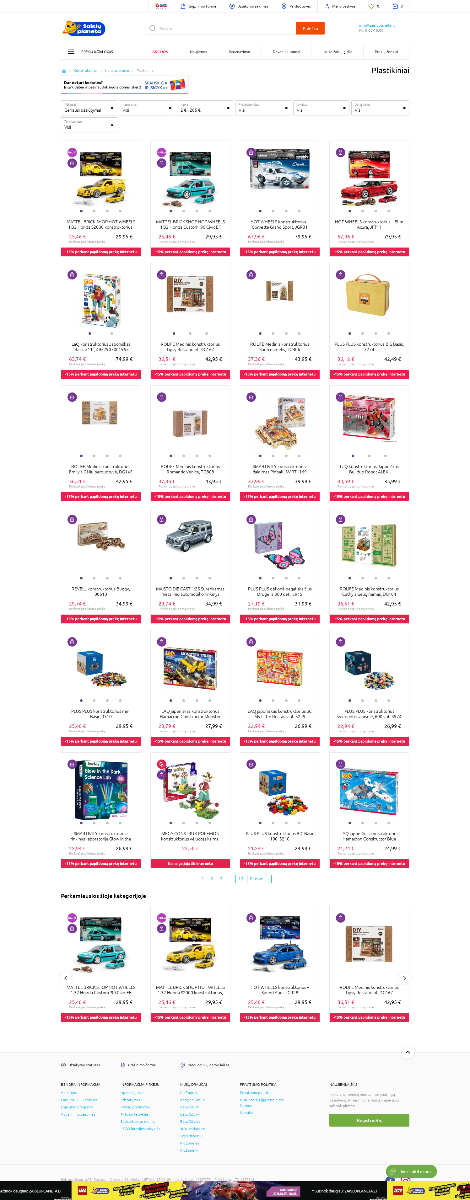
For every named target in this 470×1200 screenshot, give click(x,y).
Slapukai (247, 1113)
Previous (65, 978)
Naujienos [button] (198, 52)
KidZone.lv (189, 1150)
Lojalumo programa (77, 1107)
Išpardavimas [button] (240, 52)
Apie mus (69, 1093)
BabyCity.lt (189, 1107)
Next (404, 978)
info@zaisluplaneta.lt (377, 25)
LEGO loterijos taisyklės (140, 1129)
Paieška (310, 28)
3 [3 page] (221, 878)
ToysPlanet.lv (191, 1136)
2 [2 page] (212, 878)
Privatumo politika (255, 1093)
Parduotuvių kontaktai (80, 1100)
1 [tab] (81, 211)
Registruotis (369, 1120)
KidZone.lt (189, 1093)
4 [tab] (120, 211)
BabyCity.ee (190, 1121)
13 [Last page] (240, 878)
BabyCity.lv (189, 1114)
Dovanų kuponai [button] (286, 52)
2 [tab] (94, 211)
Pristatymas (130, 1100)
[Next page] (259, 879)
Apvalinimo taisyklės (78, 1114)
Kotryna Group (192, 1100)
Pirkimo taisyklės (135, 1114)
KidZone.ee (190, 1143)
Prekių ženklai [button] (386, 52)
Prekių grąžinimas (135, 1107)
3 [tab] (107, 211)
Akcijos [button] (160, 51)
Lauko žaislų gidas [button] (337, 52)
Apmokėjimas (132, 1093)
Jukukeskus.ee (192, 1129)
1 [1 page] (203, 878)
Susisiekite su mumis (138, 1121)
